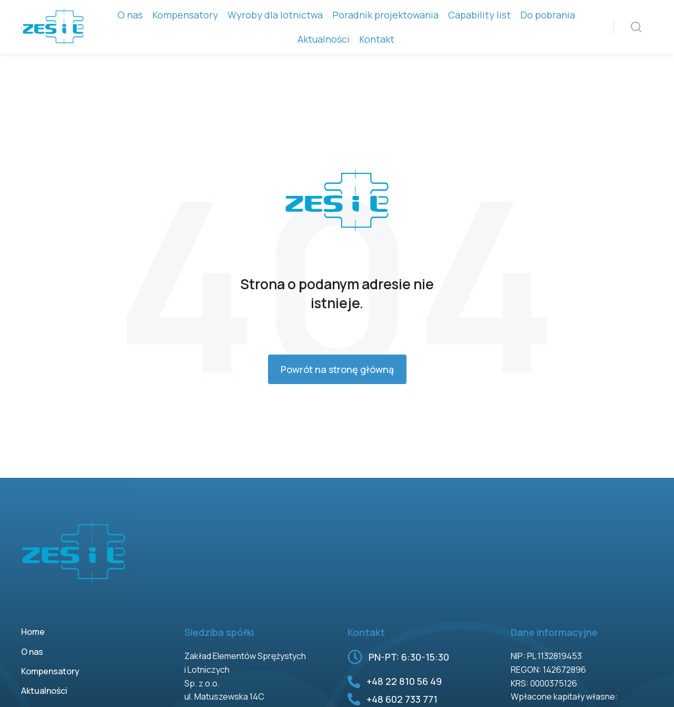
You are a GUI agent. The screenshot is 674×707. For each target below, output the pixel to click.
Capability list (479, 14)
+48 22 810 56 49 (404, 681)
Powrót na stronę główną (337, 369)
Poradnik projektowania (385, 14)
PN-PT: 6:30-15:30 (409, 657)
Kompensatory (185, 14)
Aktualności (324, 39)
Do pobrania (547, 14)
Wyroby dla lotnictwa (275, 14)
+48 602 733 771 (402, 699)
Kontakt (376, 39)
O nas (130, 14)
